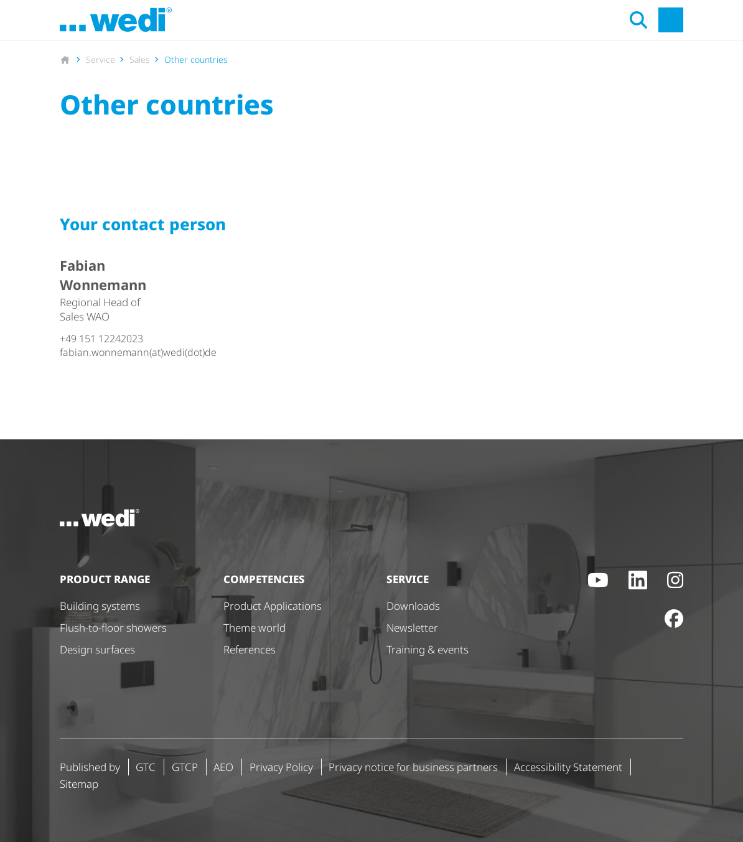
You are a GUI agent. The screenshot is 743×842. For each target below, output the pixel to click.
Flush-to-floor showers (113, 627)
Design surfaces (97, 649)
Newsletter (412, 627)
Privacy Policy (281, 767)
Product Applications (272, 606)
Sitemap (79, 784)
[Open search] (638, 19)
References (249, 649)
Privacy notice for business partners (413, 767)
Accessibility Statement (568, 767)
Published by (90, 767)
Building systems (100, 606)
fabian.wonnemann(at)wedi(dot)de (106, 352)
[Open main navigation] (670, 19)
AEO (223, 767)
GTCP (185, 767)
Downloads (413, 606)
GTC (146, 767)
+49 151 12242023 (101, 338)
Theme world (254, 627)
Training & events (427, 649)
